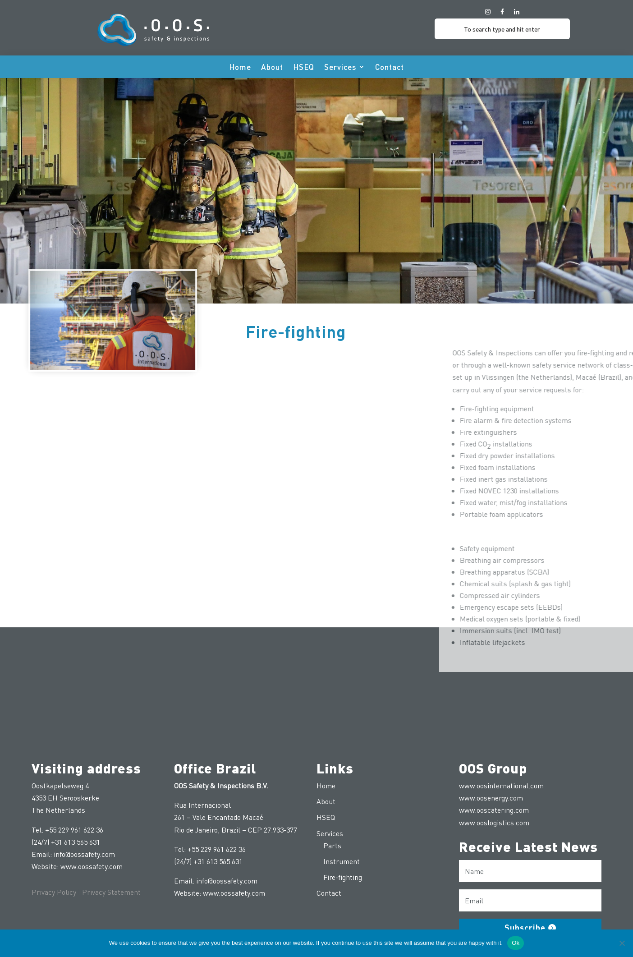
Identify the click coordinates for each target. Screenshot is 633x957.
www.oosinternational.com (501, 785)
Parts (332, 845)
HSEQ (303, 68)
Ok (515, 942)
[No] (621, 943)
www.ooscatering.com (494, 809)
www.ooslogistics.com (494, 822)
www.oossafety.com (91, 866)
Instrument (341, 861)
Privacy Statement (111, 892)
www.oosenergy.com (491, 797)
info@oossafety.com (84, 854)
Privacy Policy (54, 892)
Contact (389, 68)
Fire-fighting (342, 877)
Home (240, 68)
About (272, 68)
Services (340, 68)
